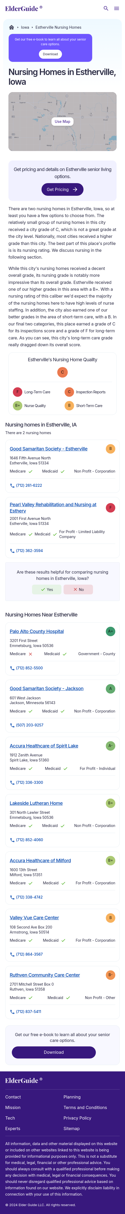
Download (50, 54)
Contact (13, 1097)
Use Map (62, 121)
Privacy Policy (77, 1118)
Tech (10, 1118)
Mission (12, 1107)
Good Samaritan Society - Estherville (48, 449)
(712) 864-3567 (26, 954)
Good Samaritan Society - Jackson (47, 688)
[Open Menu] (116, 8)
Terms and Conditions (85, 1107)
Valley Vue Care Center (34, 917)
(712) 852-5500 (26, 668)
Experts (12, 1128)
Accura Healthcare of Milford (40, 860)
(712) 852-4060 (26, 840)
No (78, 589)
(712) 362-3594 (26, 551)
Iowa (25, 27)
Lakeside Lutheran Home (36, 803)
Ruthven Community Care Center (45, 975)
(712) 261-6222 (26, 485)
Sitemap (72, 1128)
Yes (46, 589)
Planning (72, 1097)
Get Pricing (62, 189)
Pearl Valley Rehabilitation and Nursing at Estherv (53, 508)
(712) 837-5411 (25, 1012)
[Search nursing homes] (106, 8)
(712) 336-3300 (26, 782)
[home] (23, 8)
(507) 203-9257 (26, 725)
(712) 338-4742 (26, 897)
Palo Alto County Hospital (37, 631)
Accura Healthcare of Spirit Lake (44, 746)
